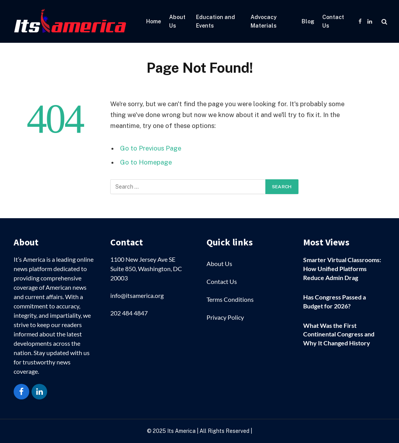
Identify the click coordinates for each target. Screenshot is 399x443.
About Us (177, 21)
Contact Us (333, 21)
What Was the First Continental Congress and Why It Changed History (338, 334)
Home (153, 21)
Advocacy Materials (264, 21)
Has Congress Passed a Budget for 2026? (334, 301)
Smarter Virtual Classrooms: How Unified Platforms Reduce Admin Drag (342, 268)
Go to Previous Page (150, 148)
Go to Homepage (146, 162)
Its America (181, 431)
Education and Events (215, 21)
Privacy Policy (225, 317)
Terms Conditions (230, 299)
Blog (308, 21)
